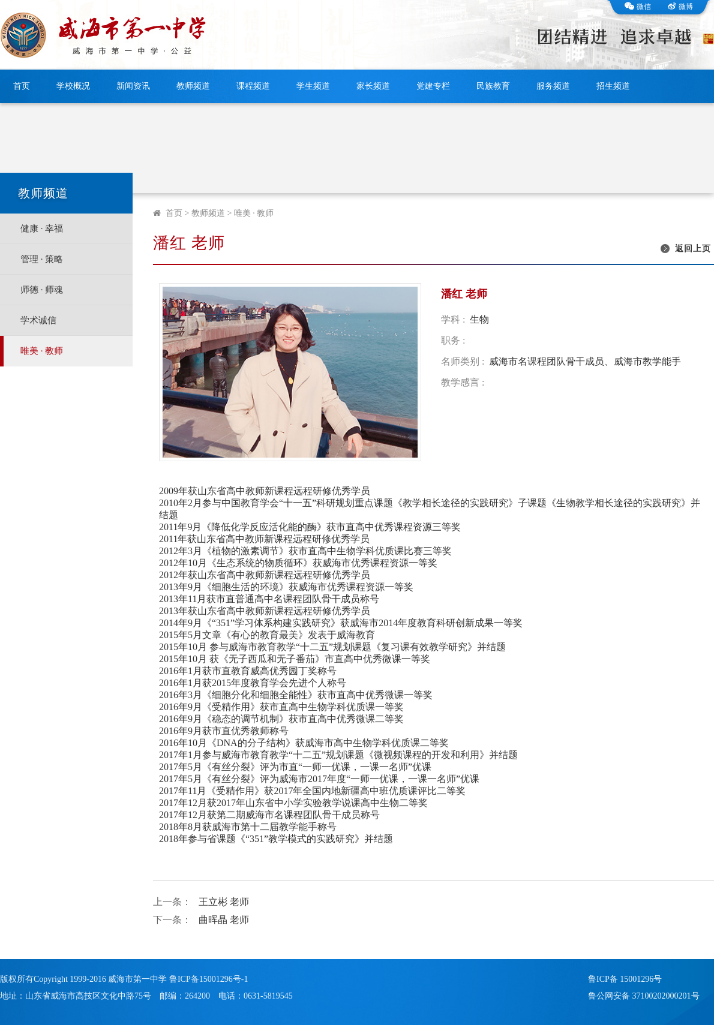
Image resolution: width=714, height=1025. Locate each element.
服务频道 (553, 86)
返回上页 (693, 248)
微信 (638, 6)
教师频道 (193, 86)
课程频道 (253, 86)
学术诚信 (38, 320)
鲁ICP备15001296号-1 (208, 979)
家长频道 (373, 86)
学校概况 (73, 86)
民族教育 (493, 86)
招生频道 (613, 86)
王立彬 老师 (224, 902)
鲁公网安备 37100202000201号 (644, 995)
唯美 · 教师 (41, 351)
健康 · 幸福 (41, 228)
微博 (680, 6)
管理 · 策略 (41, 259)
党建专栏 (433, 86)
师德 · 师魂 (41, 289)
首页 (21, 86)
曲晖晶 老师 (224, 920)
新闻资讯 (133, 86)
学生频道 (313, 86)
